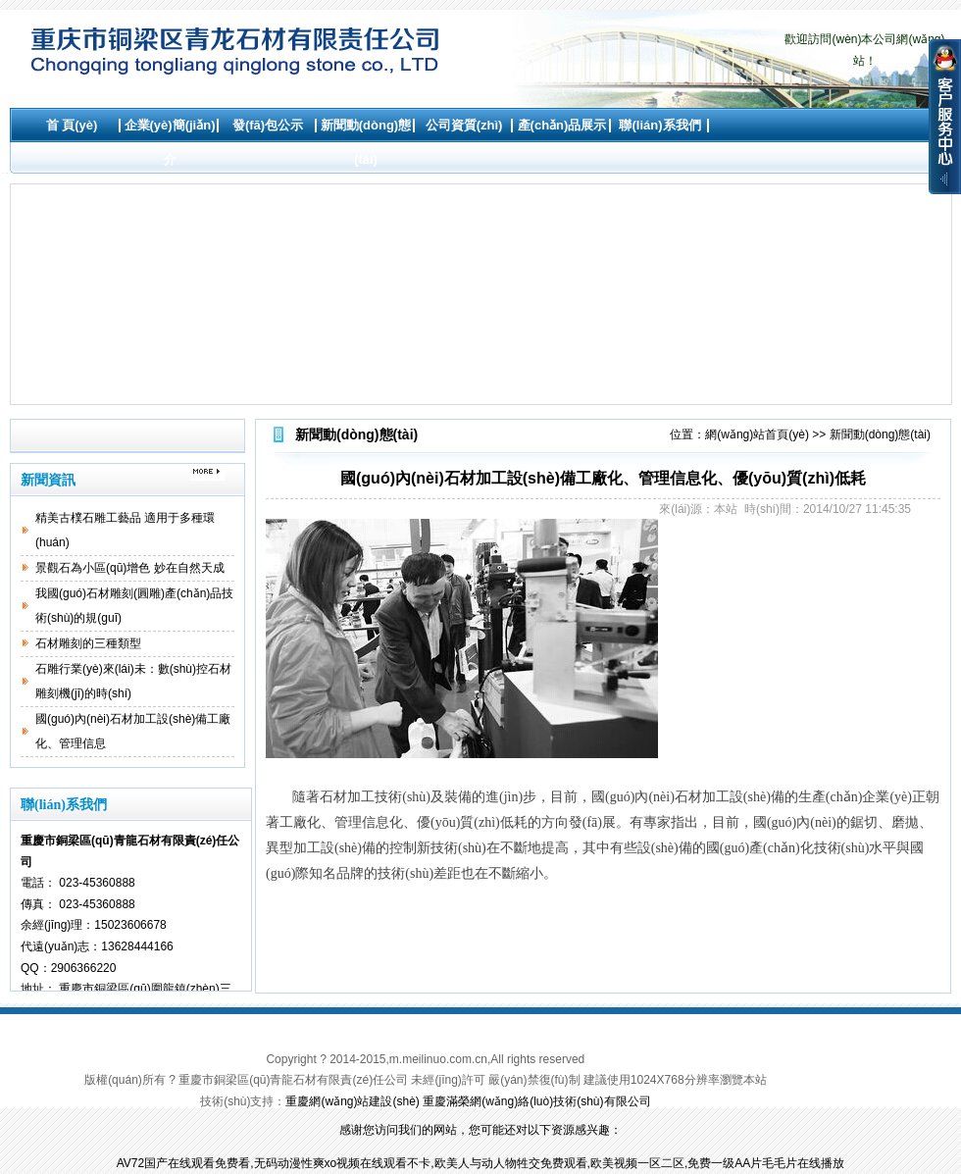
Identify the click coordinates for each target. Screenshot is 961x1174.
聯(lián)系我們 (659, 125)
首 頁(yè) (72, 125)
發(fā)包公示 (267, 125)
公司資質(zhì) (464, 125)
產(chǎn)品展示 (562, 125)
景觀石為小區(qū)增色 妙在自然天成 (130, 568)
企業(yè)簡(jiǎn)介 (170, 142)
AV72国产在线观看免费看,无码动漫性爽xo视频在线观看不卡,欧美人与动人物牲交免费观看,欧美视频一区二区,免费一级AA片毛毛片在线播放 (480, 1163)
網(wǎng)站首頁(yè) (757, 434)
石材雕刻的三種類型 (88, 643)
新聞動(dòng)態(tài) (366, 142)
